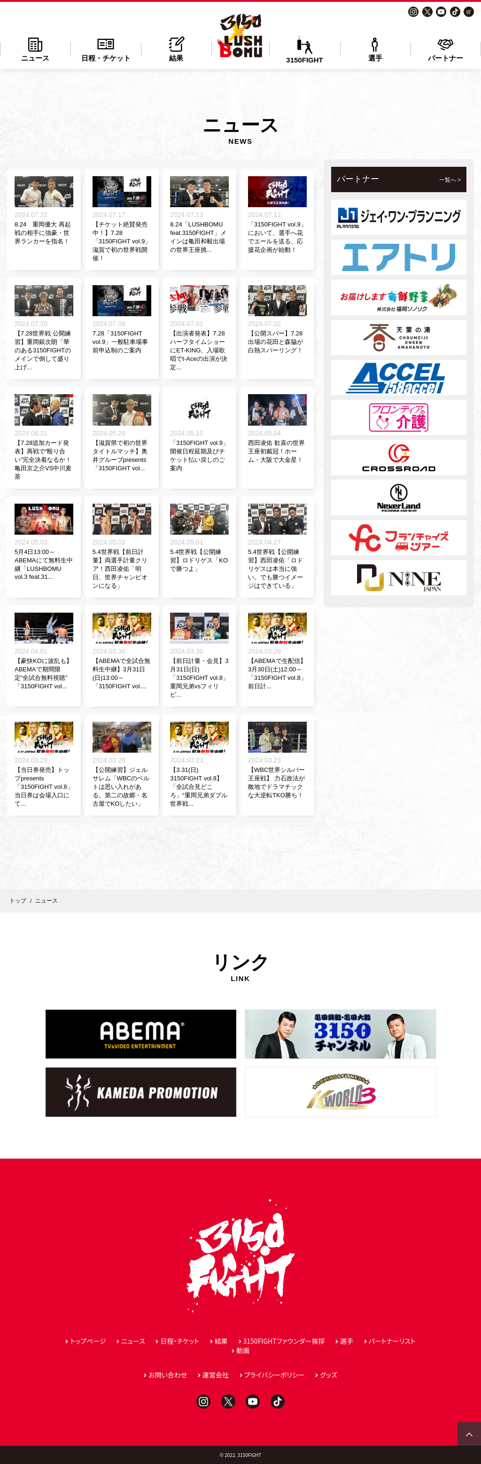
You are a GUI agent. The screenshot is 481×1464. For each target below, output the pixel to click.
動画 (242, 1350)
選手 (375, 48)
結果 (176, 48)
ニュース (35, 48)
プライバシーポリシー (274, 1374)
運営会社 (215, 1374)
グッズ (328, 1374)
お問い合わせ (167, 1374)
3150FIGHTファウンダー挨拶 (284, 1341)
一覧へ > (450, 180)
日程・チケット (105, 48)
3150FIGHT (304, 49)
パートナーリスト (392, 1341)
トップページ (88, 1341)
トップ (17, 900)
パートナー (446, 48)
